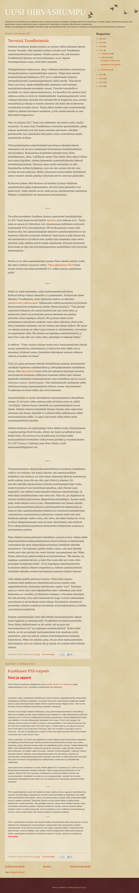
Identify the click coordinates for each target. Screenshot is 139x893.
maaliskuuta (106, 54)
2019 (101, 42)
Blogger (83, 887)
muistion (51, 220)
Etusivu (47, 866)
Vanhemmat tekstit (80, 866)
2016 (101, 75)
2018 (101, 46)
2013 (101, 86)
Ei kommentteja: (49, 654)
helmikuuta (105, 57)
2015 (101, 78)
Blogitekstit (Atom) (17, 872)
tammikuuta (106, 70)
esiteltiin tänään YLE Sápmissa (59, 684)
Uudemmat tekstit (15, 866)
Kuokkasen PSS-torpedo (28, 671)
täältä (25, 687)
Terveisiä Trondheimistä (28, 40)
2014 (101, 82)
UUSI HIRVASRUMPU (45, 12)
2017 (101, 50)
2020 (101, 39)
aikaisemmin (28, 371)
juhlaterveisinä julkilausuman (23, 303)
